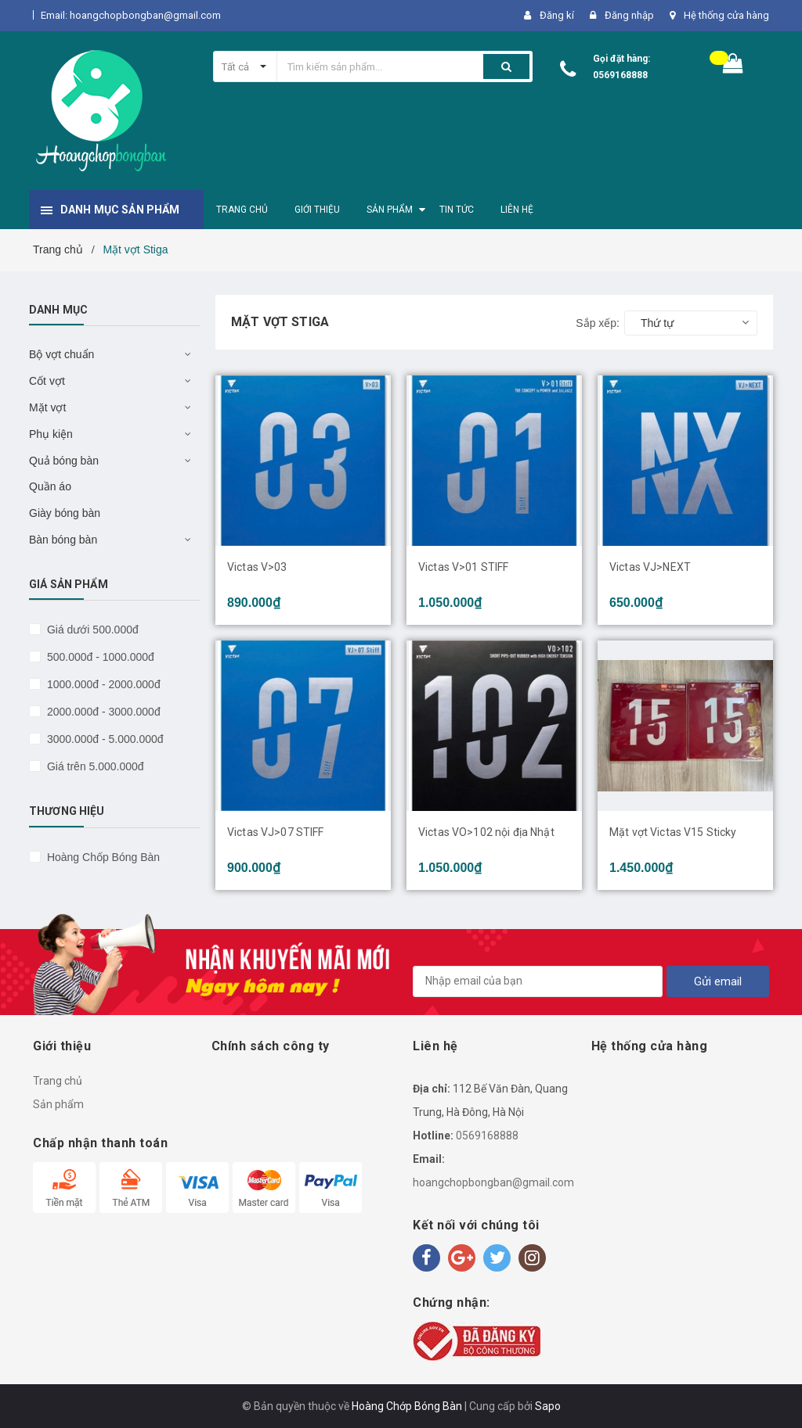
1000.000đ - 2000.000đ (102, 684)
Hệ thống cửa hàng (726, 15)
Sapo (548, 1406)
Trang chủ (57, 1081)
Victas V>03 (257, 567)
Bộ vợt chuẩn (61, 354)
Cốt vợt (47, 381)
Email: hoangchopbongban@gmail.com (131, 15)
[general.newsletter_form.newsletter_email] (538, 981)
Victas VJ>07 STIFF (275, 832)
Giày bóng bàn (64, 513)
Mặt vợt (47, 407)
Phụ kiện (51, 434)
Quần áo (50, 486)
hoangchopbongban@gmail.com (493, 1182)
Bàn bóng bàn (63, 539)
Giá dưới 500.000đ (91, 629)
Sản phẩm (58, 1104)
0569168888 (620, 75)
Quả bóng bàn (64, 460)
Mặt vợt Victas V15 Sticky (673, 832)
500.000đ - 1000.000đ (99, 657)
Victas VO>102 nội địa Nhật (486, 832)
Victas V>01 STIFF (463, 567)
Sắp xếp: (598, 323)
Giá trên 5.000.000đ (94, 766)
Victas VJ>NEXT (650, 567)
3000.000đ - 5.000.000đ (104, 739)
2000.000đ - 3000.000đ (102, 711)
